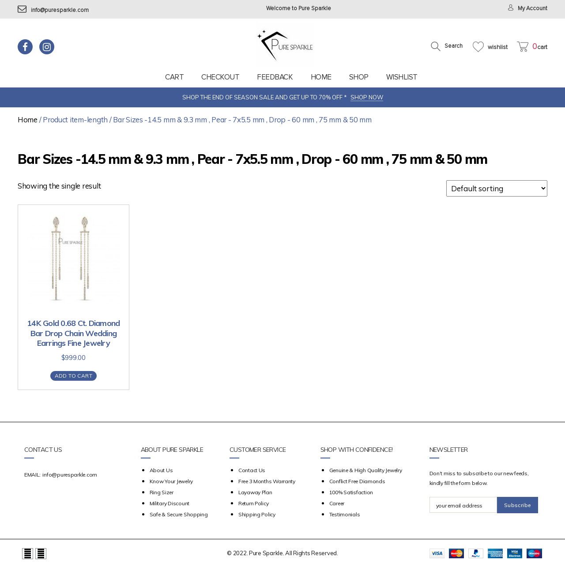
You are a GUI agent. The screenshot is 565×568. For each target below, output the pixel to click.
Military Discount (169, 503)
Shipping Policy (256, 514)
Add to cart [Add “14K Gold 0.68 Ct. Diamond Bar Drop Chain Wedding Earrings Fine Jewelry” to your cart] (73, 375)
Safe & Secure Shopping (179, 514)
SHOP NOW (366, 97)
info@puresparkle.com (53, 10)
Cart (174, 77)
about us (161, 470)
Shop (359, 77)
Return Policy (253, 503)
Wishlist (402, 77)
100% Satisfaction (351, 492)
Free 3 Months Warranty (266, 481)
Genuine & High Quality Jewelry (365, 470)
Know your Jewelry (171, 481)
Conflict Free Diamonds (357, 481)
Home (321, 77)
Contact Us (251, 470)
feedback (275, 77)
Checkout (220, 77)
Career (336, 503)
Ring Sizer (161, 492)
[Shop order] (496, 188)
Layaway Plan (255, 492)
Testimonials (344, 514)
